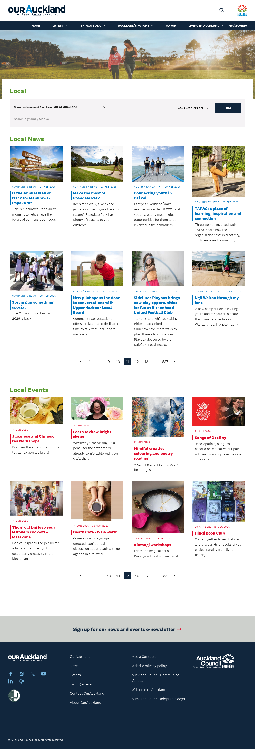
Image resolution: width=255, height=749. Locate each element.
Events (75, 675)
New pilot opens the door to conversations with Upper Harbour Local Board (96, 305)
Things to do (93, 25)
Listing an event (82, 684)
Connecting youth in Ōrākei (153, 195)
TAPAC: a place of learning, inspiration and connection (218, 213)
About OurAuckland (85, 702)
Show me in (33, 107)
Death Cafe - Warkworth (95, 532)
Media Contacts (144, 656)
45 (127, 576)
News (74, 666)
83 (165, 576)
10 (118, 361)
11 (127, 361)
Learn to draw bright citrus (92, 434)
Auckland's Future (135, 25)
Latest (60, 25)
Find (227, 108)
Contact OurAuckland (87, 693)
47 (146, 576)
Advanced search (193, 108)
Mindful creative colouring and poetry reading (153, 453)
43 (109, 576)
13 (146, 361)
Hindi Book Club (210, 533)
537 (165, 361)
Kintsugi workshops (152, 544)
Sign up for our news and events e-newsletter (127, 630)
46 (137, 576)
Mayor (171, 25)
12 (137, 361)
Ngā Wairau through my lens (217, 300)
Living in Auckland (206, 25)
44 (118, 576)
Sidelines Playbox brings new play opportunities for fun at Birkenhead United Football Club (157, 305)
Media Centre (237, 25)
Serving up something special (32, 305)
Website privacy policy (149, 666)
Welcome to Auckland (149, 689)
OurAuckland (80, 656)
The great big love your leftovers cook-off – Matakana (33, 532)
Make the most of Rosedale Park (89, 195)
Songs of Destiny (210, 437)
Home (35, 25)
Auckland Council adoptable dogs (158, 699)
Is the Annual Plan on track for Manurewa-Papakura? (32, 198)
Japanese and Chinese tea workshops (33, 439)
